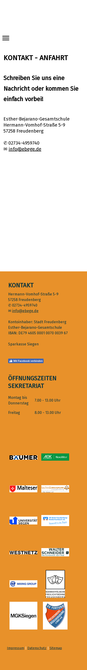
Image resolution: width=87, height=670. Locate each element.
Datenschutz (36, 648)
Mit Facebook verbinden (26, 361)
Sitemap (56, 648)
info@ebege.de (25, 149)
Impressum (15, 648)
